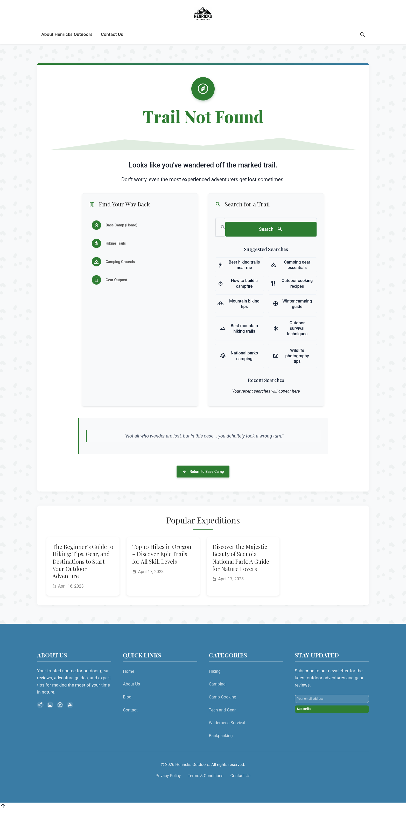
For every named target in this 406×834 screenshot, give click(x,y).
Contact (130, 732)
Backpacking (221, 758)
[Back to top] (3, 829)
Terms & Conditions (205, 798)
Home (128, 694)
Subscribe (311, 744)
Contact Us (240, 798)
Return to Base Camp (203, 492)
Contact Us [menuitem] (112, 47)
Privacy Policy (168, 798)
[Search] (362, 47)
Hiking (215, 694)
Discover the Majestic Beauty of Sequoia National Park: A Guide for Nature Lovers (240, 580)
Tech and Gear (222, 732)
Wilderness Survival (227, 745)
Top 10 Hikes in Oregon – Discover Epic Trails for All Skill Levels (161, 577)
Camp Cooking (222, 719)
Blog (127, 719)
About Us (131, 706)
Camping (217, 706)
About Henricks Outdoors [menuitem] (67, 47)
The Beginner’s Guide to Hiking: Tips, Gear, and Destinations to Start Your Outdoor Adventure (82, 584)
